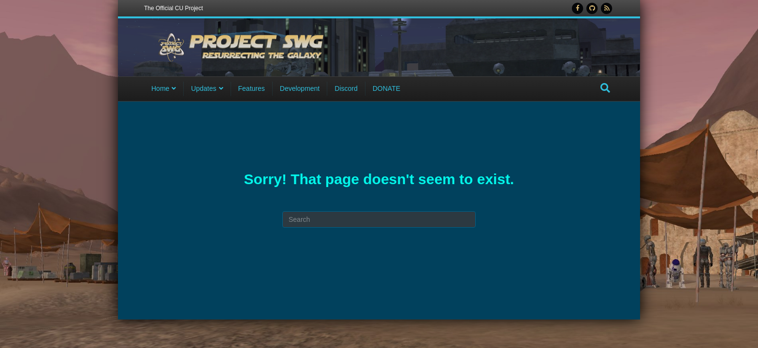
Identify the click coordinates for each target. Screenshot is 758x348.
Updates (203, 89)
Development (300, 89)
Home (160, 89)
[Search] (605, 89)
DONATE (386, 89)
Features (251, 89)
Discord (346, 89)
